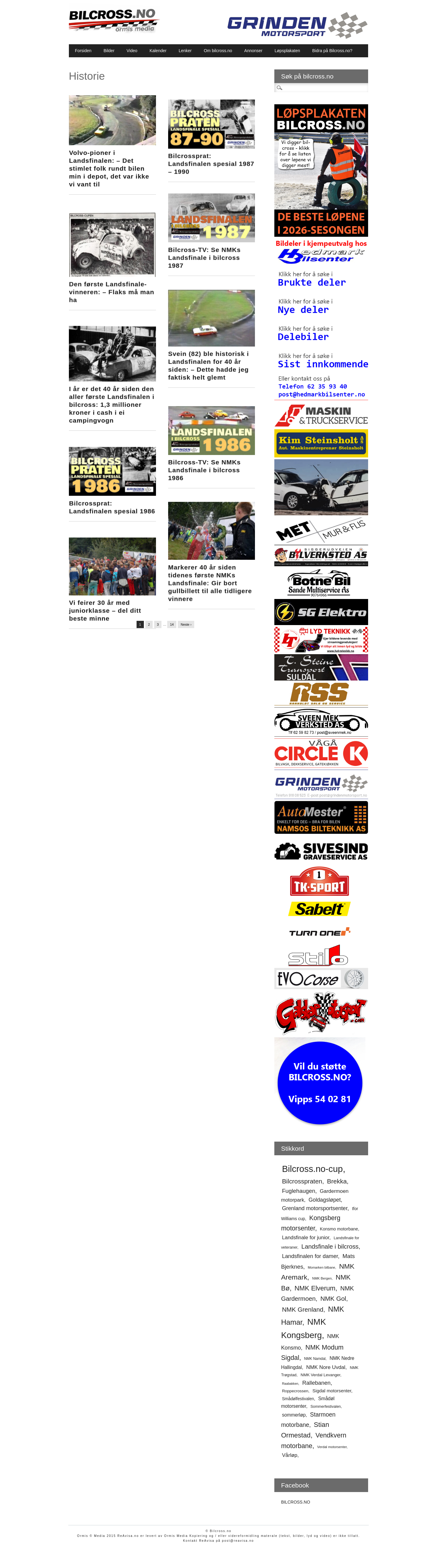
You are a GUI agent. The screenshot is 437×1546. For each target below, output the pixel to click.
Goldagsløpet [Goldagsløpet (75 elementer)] (325, 1200)
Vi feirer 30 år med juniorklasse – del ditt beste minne (105, 584)
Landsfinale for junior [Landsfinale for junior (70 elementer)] (305, 1237)
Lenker (185, 50)
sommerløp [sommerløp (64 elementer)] (294, 1414)
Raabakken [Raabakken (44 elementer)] (290, 1383)
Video (132, 50)
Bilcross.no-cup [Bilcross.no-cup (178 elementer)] (312, 1169)
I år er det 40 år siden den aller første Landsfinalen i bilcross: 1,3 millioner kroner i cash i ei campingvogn (111, 391)
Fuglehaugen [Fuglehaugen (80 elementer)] (298, 1191)
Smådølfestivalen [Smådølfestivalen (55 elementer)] (298, 1399)
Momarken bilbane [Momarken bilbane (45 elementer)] (321, 1267)
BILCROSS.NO (295, 1502)
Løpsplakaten (287, 50)
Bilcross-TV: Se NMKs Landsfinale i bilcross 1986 (205, 452)
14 (172, 624)
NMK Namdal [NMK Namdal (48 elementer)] (315, 1359)
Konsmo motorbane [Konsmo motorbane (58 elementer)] (339, 1228)
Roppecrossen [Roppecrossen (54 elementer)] (295, 1391)
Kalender (158, 50)
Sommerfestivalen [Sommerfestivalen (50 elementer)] (325, 1406)
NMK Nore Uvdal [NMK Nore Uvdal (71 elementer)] (325, 1367)
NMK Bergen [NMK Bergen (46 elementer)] (322, 1278)
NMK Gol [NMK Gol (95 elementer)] (333, 1298)
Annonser (253, 50)
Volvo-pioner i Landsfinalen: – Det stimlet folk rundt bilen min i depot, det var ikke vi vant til (109, 168)
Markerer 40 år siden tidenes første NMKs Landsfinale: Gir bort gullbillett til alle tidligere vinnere (211, 561)
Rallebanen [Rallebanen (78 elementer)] (316, 1383)
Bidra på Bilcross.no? (332, 50)
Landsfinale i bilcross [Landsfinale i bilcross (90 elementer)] (329, 1246)
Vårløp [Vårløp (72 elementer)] (289, 1455)
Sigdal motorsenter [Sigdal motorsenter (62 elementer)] (332, 1390)
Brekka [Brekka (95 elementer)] (337, 1181)
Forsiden (83, 50)
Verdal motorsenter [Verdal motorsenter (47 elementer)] (332, 1447)
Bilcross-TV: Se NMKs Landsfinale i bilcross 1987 (205, 251)
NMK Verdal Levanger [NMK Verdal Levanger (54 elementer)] (320, 1375)
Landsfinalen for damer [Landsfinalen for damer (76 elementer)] (310, 1256)
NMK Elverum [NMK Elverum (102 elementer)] (315, 1288)
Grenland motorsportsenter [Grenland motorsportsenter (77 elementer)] (314, 1208)
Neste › (186, 624)
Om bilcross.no (218, 50)
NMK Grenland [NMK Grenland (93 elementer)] (302, 1309)
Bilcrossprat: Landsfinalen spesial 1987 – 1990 (212, 159)
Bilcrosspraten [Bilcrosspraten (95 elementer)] (302, 1181)
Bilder (108, 50)
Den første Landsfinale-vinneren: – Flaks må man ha (111, 284)
